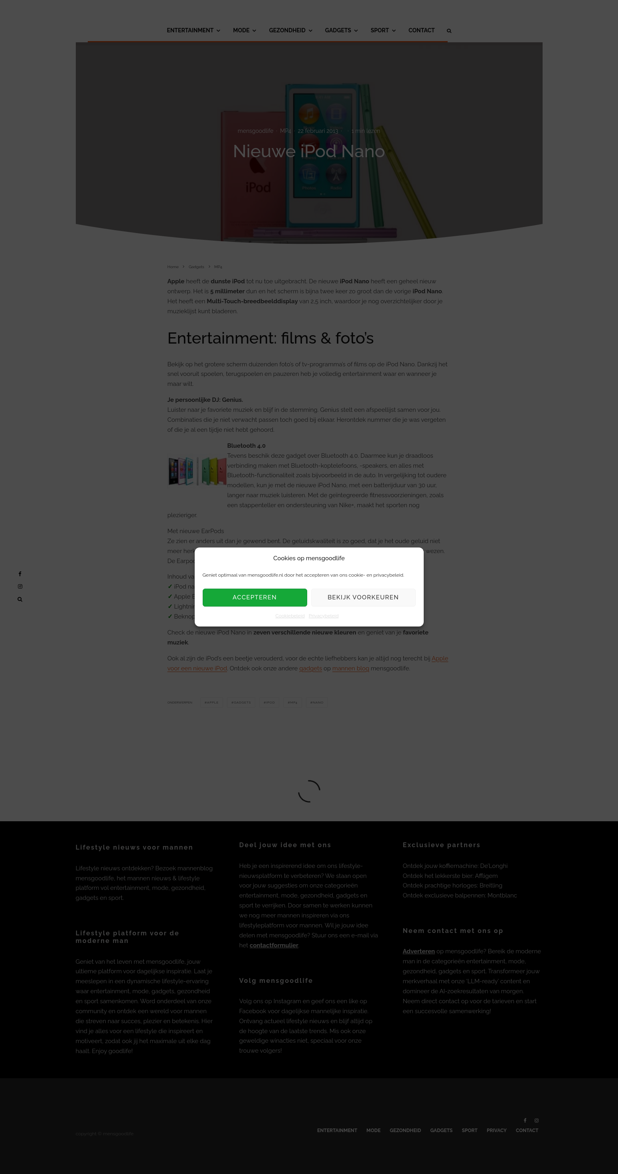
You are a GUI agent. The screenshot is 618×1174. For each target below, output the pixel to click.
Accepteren (255, 597)
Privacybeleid (324, 616)
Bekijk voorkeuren (363, 597)
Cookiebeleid (289, 616)
